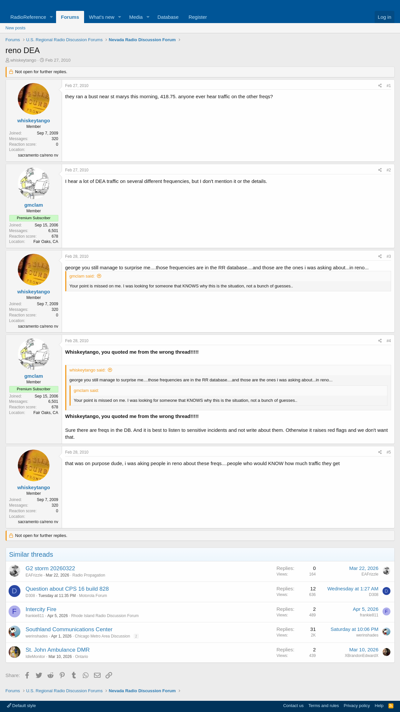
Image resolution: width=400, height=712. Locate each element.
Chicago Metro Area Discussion (102, 636)
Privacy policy (357, 705)
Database (167, 17)
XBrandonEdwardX (361, 655)
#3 (388, 256)
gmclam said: (82, 276)
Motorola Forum (93, 595)
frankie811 (35, 615)
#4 (388, 341)
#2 (388, 170)
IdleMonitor (35, 656)
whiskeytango (23, 60)
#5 (388, 452)
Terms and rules (323, 705)
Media (136, 17)
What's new (101, 17)
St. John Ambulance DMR (58, 650)
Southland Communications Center (69, 629)
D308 (30, 595)
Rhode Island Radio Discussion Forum (105, 615)
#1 (388, 85)
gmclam (33, 205)
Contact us (293, 705)
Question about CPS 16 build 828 (67, 589)
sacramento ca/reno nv (38, 155)
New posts (16, 27)
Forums (70, 17)
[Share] (380, 86)
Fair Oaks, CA (45, 241)
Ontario (81, 656)
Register (198, 17)
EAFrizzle (34, 575)
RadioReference (28, 17)
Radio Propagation (89, 575)
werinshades (37, 636)
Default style (21, 705)
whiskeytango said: (88, 370)
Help (379, 705)
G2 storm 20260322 (50, 568)
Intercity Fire (41, 609)
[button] (51, 17)
